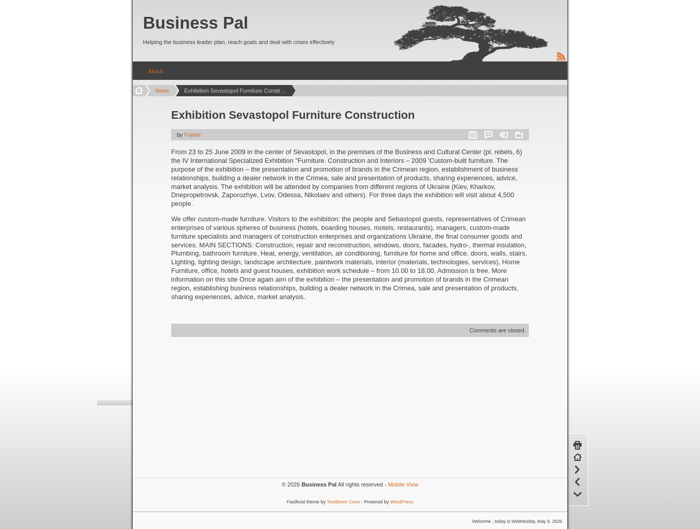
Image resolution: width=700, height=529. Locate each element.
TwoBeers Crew (343, 501)
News (162, 91)
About (155, 71)
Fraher (192, 135)
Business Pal (195, 22)
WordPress (401, 501)
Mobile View (403, 484)
